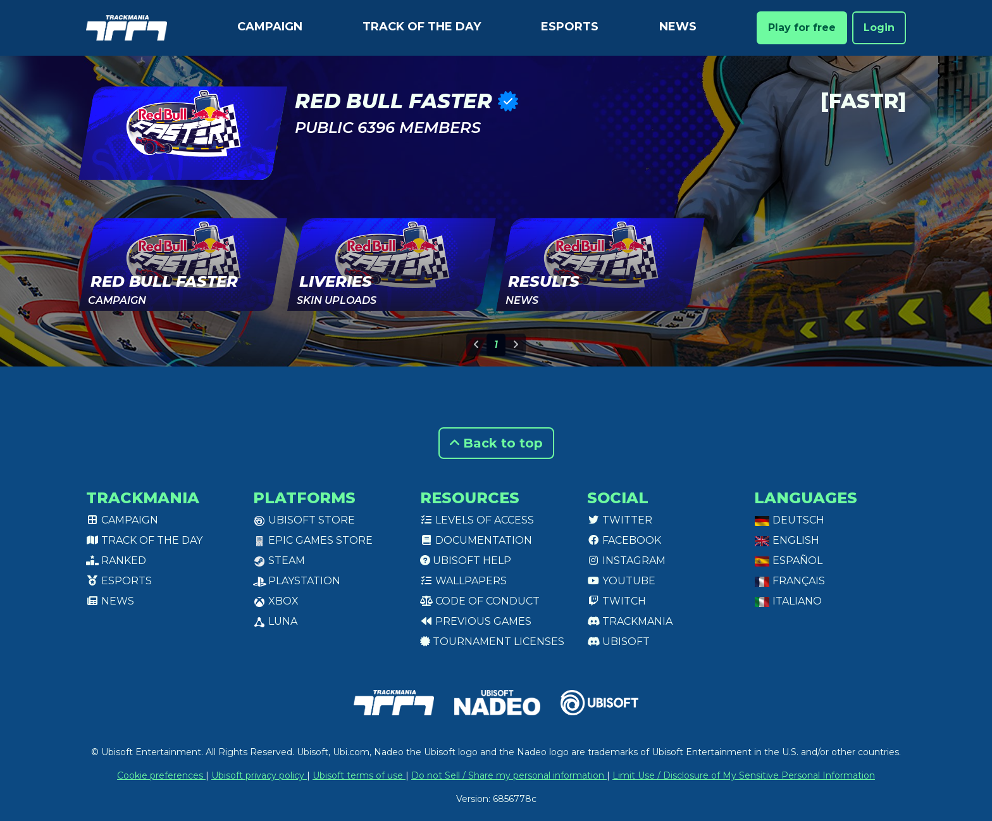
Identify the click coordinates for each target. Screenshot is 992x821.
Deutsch (789, 520)
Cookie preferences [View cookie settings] (161, 775)
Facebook (624, 540)
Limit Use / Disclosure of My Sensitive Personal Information (743, 775)
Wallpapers (463, 581)
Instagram (626, 561)
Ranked (116, 561)
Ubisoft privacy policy (259, 775)
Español (788, 561)
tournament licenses (492, 642)
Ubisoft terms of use (359, 775)
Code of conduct (480, 601)
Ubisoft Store (304, 520)
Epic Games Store (313, 540)
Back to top (496, 443)
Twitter (619, 520)
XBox (276, 601)
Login (879, 28)
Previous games (475, 621)
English (786, 540)
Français (789, 581)
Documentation (476, 540)
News (678, 27)
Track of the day (422, 27)
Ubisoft (618, 642)
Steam (279, 561)
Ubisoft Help (465, 561)
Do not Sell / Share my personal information (509, 775)
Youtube (621, 581)
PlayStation (296, 581)
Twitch (616, 601)
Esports (569, 27)
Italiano (788, 601)
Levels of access (477, 520)
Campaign (269, 27)
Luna (275, 621)
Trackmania (630, 621)
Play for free (802, 28)
